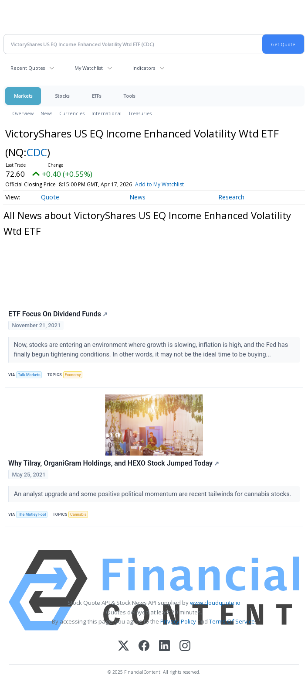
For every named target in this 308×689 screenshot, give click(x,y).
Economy (73, 375)
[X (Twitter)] (123, 646)
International (106, 113)
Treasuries (140, 113)
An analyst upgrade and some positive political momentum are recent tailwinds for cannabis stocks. (153, 494)
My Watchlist (88, 68)
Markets (23, 96)
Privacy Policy (178, 621)
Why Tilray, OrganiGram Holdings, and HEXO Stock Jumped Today (113, 463)
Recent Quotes (27, 68)
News (46, 113)
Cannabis (78, 514)
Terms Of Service (232, 621)
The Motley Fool (32, 514)
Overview (23, 113)
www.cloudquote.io (215, 603)
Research (231, 197)
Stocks (62, 96)
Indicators (143, 68)
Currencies (72, 113)
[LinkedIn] (164, 646)
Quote (50, 197)
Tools (129, 96)
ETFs (96, 96)
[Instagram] (185, 646)
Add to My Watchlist (159, 184)
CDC (37, 152)
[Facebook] (144, 646)
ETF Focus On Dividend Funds (58, 314)
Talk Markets (29, 375)
